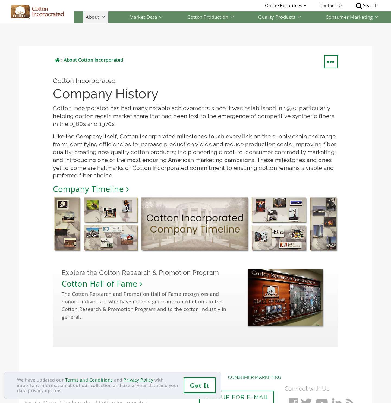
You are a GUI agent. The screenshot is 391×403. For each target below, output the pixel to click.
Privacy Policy (138, 380)
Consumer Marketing (352, 17)
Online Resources (285, 5)
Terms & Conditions (112, 365)
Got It (199, 385)
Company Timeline (91, 166)
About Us (36, 354)
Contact (33, 365)
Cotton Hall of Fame (102, 261)
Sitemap (77, 365)
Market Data (146, 17)
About (96, 17)
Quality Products (280, 17)
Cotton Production (211, 17)
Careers (55, 365)
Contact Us (331, 5)
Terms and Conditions (89, 380)
